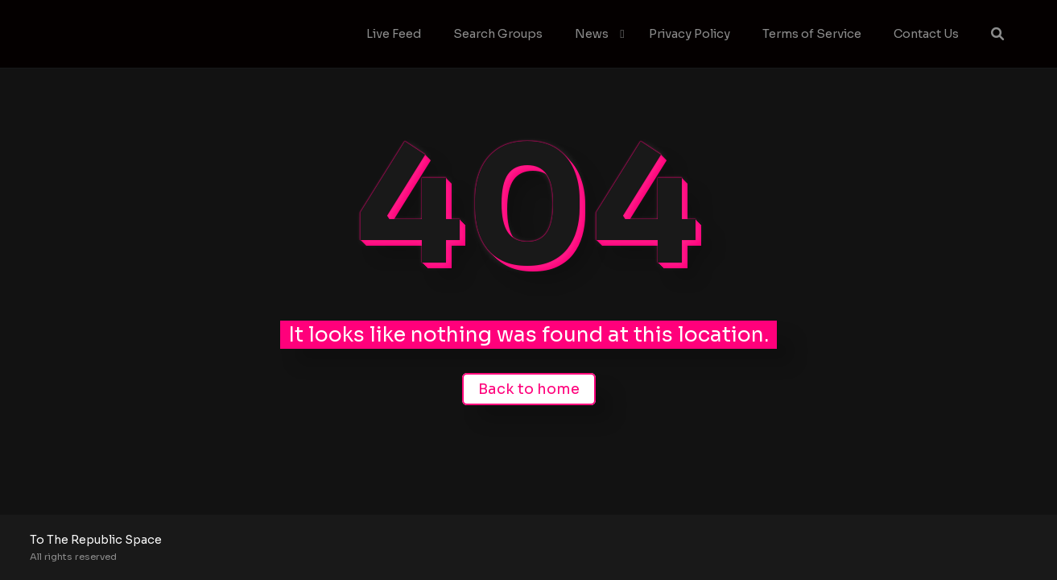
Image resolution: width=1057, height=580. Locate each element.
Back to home (529, 389)
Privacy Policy (689, 34)
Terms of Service (811, 34)
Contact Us (926, 34)
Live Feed (393, 34)
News (592, 34)
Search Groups (498, 34)
